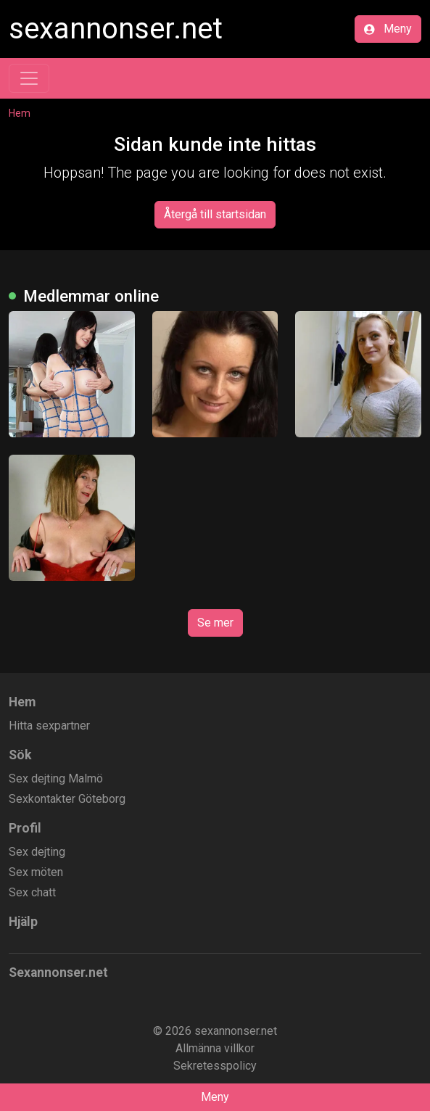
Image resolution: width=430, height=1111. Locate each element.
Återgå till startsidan (215, 214)
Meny (388, 29)
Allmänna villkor (215, 1048)
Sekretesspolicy (215, 1066)
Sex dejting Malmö (56, 778)
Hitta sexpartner (49, 725)
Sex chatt (32, 892)
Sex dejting (37, 852)
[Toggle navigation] (29, 78)
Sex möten (36, 872)
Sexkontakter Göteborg (67, 799)
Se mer (215, 622)
